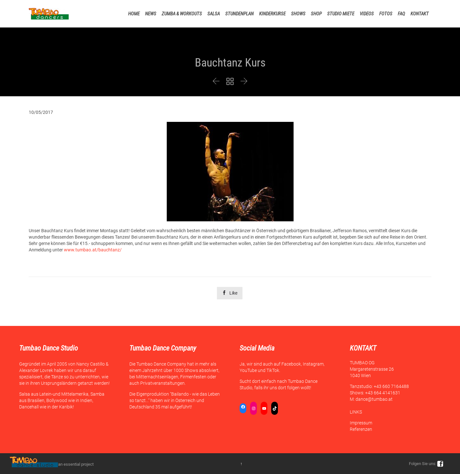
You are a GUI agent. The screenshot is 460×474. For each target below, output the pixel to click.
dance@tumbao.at (374, 399)
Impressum (361, 422)
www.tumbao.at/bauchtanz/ (93, 249)
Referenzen (361, 429)
